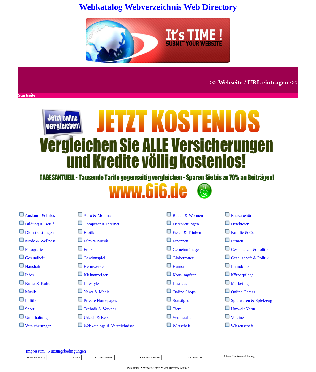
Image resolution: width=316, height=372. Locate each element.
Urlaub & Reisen (98, 317)
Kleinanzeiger (96, 275)
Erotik (89, 232)
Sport (30, 309)
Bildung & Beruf (39, 224)
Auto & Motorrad (98, 215)
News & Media (97, 292)
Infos (29, 275)
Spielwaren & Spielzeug (251, 300)
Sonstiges (181, 300)
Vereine (237, 317)
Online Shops (184, 292)
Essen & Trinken (187, 232)
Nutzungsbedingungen (67, 351)
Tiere (177, 309)
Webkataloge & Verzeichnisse (109, 326)
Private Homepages (100, 300)
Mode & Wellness (40, 241)
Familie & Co (242, 232)
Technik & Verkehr (100, 309)
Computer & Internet (101, 224)
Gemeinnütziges (186, 249)
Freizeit (90, 249)
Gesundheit (35, 258)
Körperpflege (242, 275)
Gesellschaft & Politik (250, 249)
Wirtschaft (181, 326)
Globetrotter (183, 258)
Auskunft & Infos (40, 215)
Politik (31, 300)
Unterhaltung (36, 317)
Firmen (237, 241)
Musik (30, 292)
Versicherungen (38, 326)
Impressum (35, 351)
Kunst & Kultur (38, 283)
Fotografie (34, 249)
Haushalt (32, 266)
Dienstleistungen (39, 232)
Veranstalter (183, 317)
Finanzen (180, 241)
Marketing (240, 283)
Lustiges (180, 283)
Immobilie (240, 266)
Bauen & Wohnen (188, 215)
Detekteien (240, 224)
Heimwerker (94, 266)
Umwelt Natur (243, 309)
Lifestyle (91, 283)
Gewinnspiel (94, 258)
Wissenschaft (242, 326)
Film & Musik (96, 241)
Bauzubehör (241, 215)
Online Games (243, 292)
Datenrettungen (186, 224)
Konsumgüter (184, 275)
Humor (179, 266)
